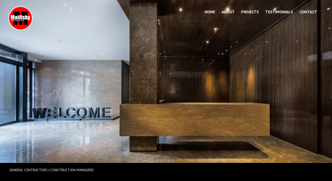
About (228, 12)
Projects (250, 12)
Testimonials (279, 12)
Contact (308, 12)
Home (209, 12)
